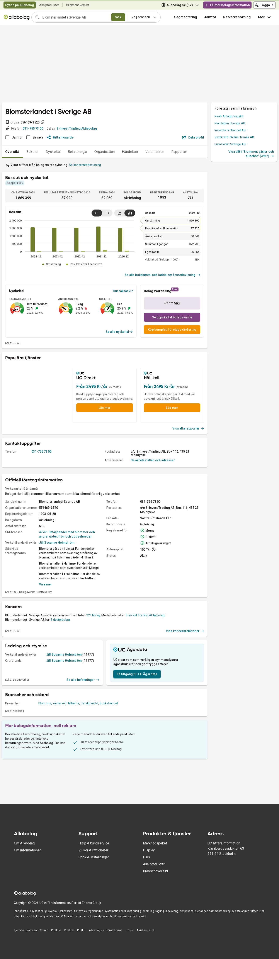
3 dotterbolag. (60, 619)
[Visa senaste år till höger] (107, 213)
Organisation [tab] (104, 152)
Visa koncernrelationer (185, 631)
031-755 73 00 (33, 128)
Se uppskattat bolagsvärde (172, 317)
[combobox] (75, 17)
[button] (210, 17)
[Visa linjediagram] (119, 213)
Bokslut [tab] (32, 152)
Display (149, 850)
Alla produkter (49, 5)
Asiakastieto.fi (146, 930)
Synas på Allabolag (19, 5)
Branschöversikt (77, 5)
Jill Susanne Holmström (57, 542)
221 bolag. (93, 615)
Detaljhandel (89, 703)
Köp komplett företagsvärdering (172, 329)
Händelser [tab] (130, 152)
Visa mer (45, 584)
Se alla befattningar (82, 680)
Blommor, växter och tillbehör (58, 703)
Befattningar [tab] (78, 152)
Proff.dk (69, 930)
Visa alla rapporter (188, 428)
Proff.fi (81, 930)
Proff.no (56, 930)
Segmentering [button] (185, 17)
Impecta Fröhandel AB (230, 130)
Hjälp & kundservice (93, 843)
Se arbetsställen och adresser (153, 460)
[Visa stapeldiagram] (129, 213)
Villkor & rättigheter (93, 850)
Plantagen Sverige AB (229, 123)
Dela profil (193, 137)
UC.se (129, 930)
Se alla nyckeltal (119, 331)
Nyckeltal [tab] (53, 152)
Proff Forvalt (114, 930)
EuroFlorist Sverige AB (230, 144)
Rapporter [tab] (179, 152)
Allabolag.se (96, 930)
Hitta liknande (60, 137)
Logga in (264, 5)
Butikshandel (109, 703)
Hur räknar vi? (123, 291)
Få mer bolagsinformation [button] (227, 5)
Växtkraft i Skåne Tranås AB (234, 137)
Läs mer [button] (105, 407)
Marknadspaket (155, 843)
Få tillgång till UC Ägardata (137, 674)
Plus (146, 857)
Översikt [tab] (12, 152)
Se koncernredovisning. (85, 165)
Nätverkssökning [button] (237, 17)
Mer (265, 17)
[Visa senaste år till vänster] (97, 213)
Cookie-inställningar (93, 857)
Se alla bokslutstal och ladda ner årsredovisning (162, 275)
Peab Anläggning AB (228, 116)
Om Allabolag (24, 843)
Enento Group (91, 903)
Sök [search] (118, 17)
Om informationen (27, 850)
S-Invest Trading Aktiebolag (76, 128)
